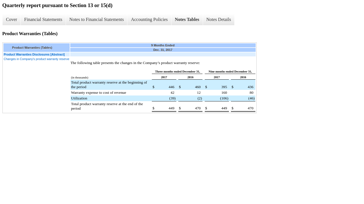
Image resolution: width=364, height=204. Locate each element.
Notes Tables (187, 19)
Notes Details (218, 19)
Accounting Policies (149, 19)
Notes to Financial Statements (96, 19)
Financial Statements (43, 19)
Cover (11, 19)
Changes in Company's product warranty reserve (36, 59)
